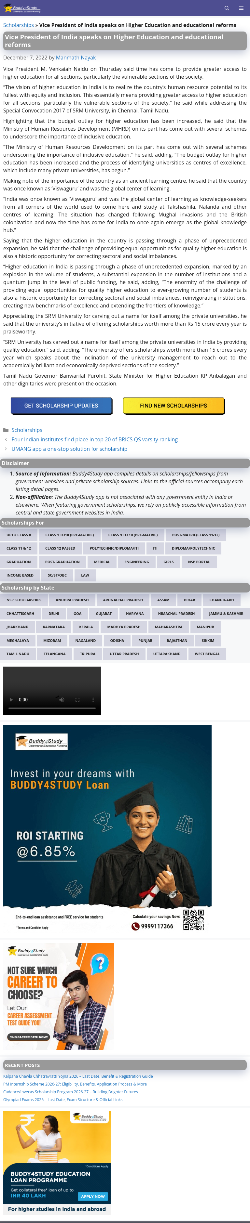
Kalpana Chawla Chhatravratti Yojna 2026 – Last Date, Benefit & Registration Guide (78, 1076)
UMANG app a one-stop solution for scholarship (70, 448)
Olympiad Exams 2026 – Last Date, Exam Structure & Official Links (63, 1099)
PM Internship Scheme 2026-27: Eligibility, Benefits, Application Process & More (75, 1084)
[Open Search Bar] (227, 8)
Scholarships (18, 25)
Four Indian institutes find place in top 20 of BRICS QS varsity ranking (95, 439)
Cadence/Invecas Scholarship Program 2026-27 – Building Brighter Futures (70, 1092)
